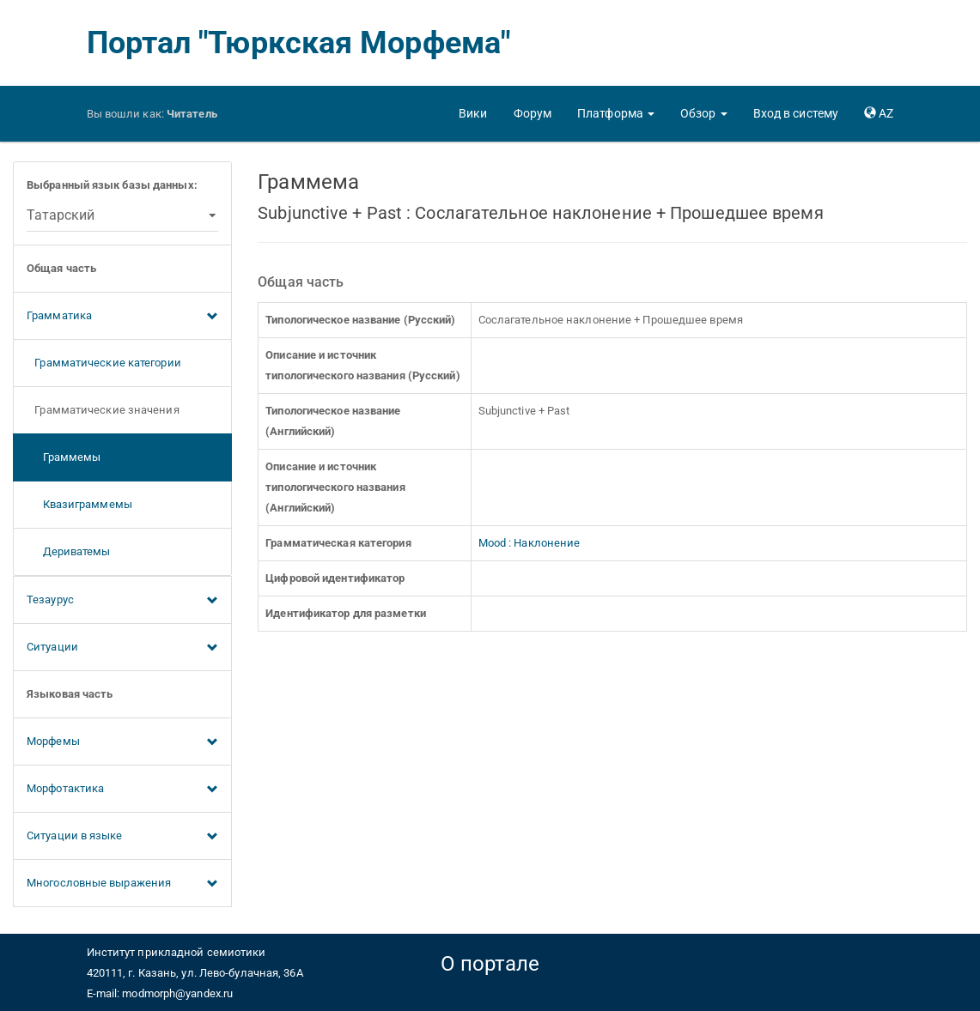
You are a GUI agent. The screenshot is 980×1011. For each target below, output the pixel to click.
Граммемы (63, 457)
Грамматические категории (104, 362)
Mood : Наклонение (529, 542)
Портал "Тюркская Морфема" (299, 43)
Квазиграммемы (79, 504)
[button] (615, 113)
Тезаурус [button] (122, 600)
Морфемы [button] (122, 742)
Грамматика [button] (122, 316)
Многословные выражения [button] (122, 884)
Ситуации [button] (122, 648)
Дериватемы (69, 551)
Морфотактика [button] (122, 789)
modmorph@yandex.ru (177, 993)
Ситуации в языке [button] (122, 836)
